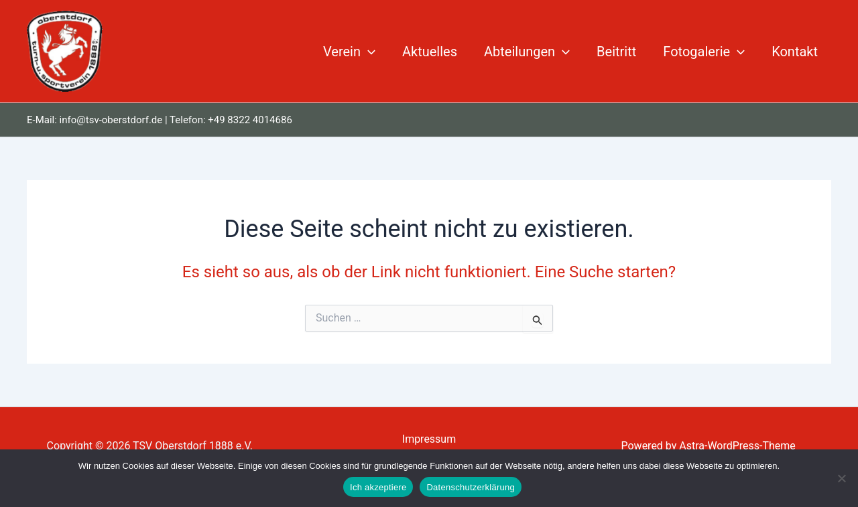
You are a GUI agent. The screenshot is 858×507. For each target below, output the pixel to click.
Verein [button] (349, 51)
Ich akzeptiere (378, 487)
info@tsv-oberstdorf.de (111, 120)
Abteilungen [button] (527, 51)
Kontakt (795, 52)
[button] (368, 51)
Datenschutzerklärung (470, 487)
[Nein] (841, 478)
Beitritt (616, 52)
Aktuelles (429, 52)
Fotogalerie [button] (704, 51)
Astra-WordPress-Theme (737, 445)
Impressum (429, 439)
